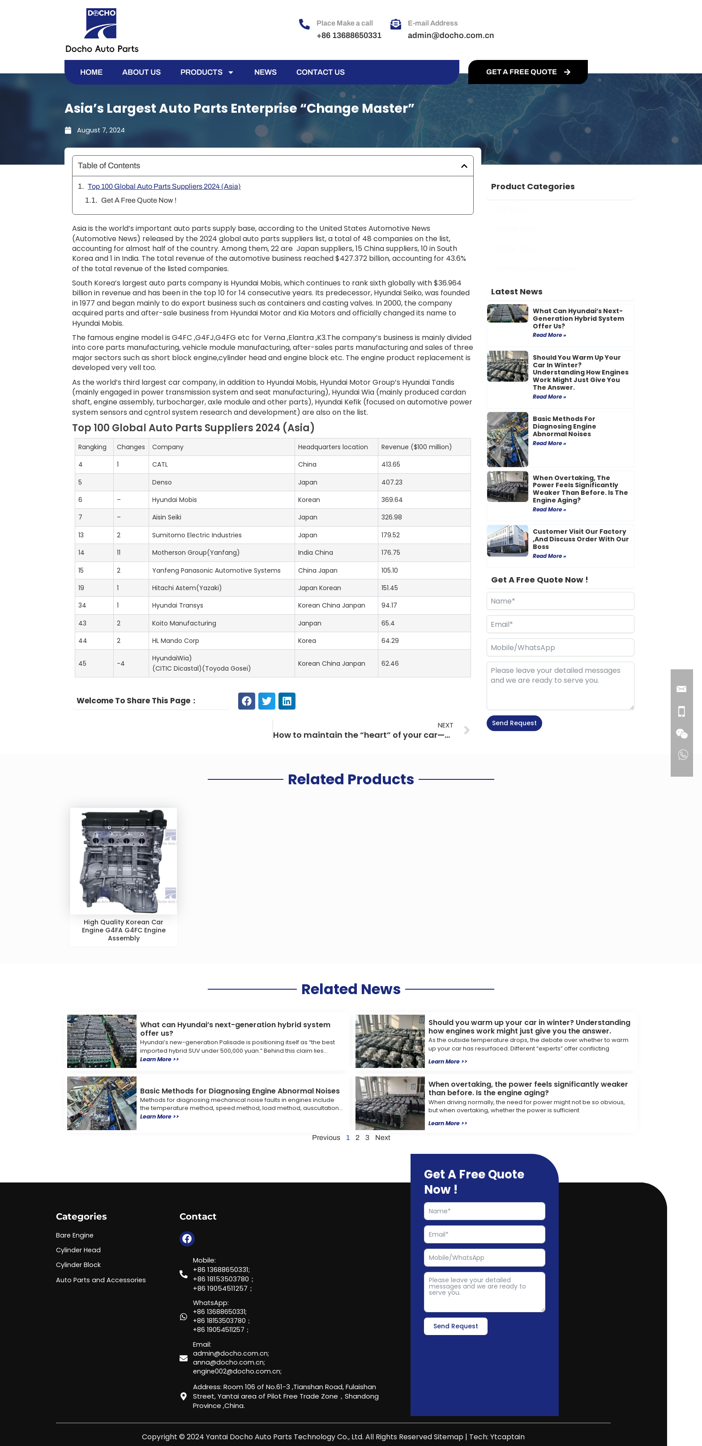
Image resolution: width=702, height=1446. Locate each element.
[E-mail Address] (395, 24)
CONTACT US (320, 72)
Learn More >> (162, 1058)
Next (382, 1136)
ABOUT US (141, 72)
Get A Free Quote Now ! (138, 200)
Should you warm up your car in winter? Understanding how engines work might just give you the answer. (581, 372)
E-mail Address (433, 23)
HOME (91, 72)
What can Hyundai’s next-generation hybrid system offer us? (578, 318)
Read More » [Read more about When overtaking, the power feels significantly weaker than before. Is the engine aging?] (549, 509)
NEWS (265, 72)
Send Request (514, 723)
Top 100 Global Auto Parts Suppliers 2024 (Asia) (164, 186)
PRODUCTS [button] (207, 72)
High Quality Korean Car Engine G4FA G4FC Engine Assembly (123, 930)
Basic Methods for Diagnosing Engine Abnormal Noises (564, 426)
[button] (464, 166)
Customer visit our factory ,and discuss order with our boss (581, 539)
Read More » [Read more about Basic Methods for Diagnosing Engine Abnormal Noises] (549, 443)
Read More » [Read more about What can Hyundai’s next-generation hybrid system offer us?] (549, 335)
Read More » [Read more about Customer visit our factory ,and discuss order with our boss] (549, 556)
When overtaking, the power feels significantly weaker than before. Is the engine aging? (580, 489)
